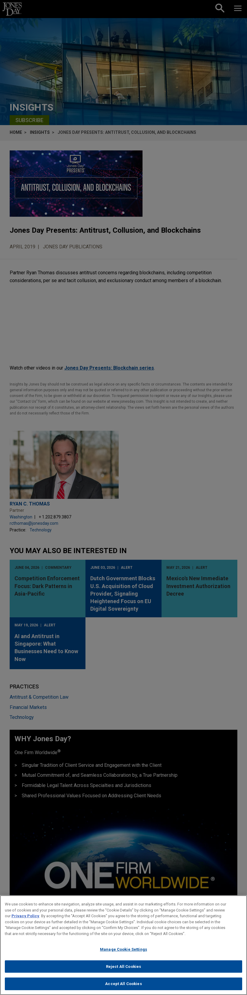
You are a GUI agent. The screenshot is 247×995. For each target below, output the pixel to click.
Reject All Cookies (123, 966)
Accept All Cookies (123, 983)
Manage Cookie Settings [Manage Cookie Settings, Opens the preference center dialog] (123, 949)
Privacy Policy (25, 916)
